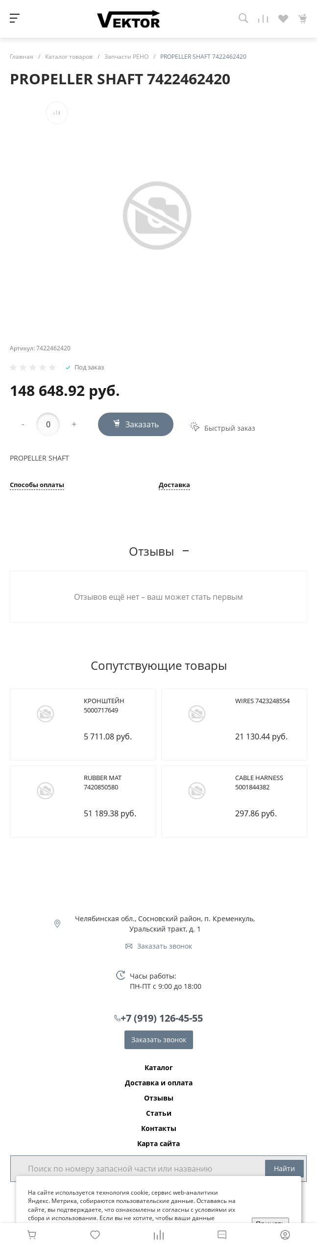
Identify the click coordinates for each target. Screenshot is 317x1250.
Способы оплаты (37, 485)
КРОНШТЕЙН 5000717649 (104, 705)
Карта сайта (158, 1144)
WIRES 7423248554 (262, 700)
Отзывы (158, 1098)
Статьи (158, 1113)
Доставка (174, 485)
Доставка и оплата (159, 1083)
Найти (284, 1168)
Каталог (159, 1068)
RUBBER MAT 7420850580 (103, 782)
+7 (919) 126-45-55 (162, 1018)
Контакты (158, 1128)
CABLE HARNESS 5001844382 (259, 782)
